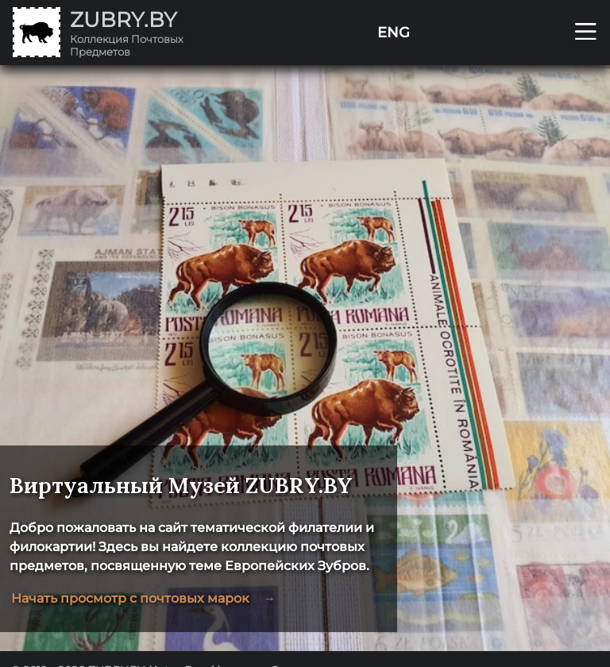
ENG (393, 32)
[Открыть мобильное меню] (585, 32)
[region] (305, 358)
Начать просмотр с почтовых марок (142, 598)
